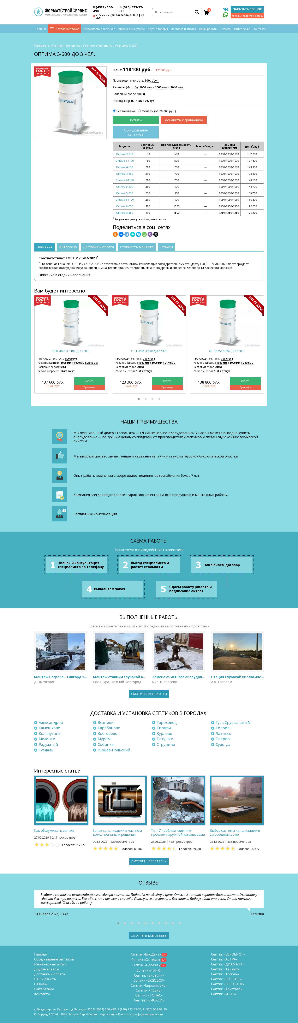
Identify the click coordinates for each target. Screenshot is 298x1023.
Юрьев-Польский (114, 749)
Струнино (166, 744)
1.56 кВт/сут (145, 101)
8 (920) (155, 1009)
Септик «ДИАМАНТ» (227, 964)
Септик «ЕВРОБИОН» (228, 954)
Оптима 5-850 (124, 193)
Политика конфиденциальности (140, 1014)
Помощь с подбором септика (247, 16)
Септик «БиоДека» (146, 954)
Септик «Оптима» (97, 45)
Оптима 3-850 (124, 154)
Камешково (49, 727)
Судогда (223, 744)
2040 (176, 87)
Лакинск (223, 733)
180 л (141, 94)
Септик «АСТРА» (224, 959)
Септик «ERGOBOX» (149, 980)
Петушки (165, 739)
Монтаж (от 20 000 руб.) (159, 111)
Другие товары (158, 29)
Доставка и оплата (183, 29)
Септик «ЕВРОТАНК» (228, 984)
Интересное (242, 29)
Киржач (164, 727)
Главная (41, 29)
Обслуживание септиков (99, 29)
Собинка (106, 744)
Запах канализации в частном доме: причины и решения (117, 832)
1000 (145, 87)
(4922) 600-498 (103, 9)
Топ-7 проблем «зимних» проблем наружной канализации (178, 832)
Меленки (47, 739)
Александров (51, 722)
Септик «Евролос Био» (149, 985)
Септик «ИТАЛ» (224, 994)
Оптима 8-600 (124, 206)
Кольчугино (50, 733)
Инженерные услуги (131, 29)
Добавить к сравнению (184, 120)
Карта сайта (108, 1014)
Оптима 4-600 (124, 167)
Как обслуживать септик (54, 830)
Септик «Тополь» (225, 974)
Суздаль (46, 749)
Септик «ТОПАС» (149, 995)
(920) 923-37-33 (131, 9)
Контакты (260, 29)
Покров (223, 739)
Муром (104, 739)
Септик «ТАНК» (149, 970)
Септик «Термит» (225, 969)
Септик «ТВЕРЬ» (149, 990)
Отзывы (225, 29)
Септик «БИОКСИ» (149, 1000)
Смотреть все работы (149, 694)
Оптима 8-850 (124, 212)
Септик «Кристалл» (226, 989)
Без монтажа (125, 111)
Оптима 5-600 (124, 186)
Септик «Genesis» (146, 965)
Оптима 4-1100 (124, 180)
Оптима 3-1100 (124, 160)
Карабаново (109, 727)
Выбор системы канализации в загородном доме (235, 832)
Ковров (223, 727)
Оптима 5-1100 (124, 199)
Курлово (164, 733)
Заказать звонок (247, 9)
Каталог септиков (67, 29)
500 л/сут (152, 80)
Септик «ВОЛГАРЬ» (226, 979)
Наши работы (208, 29)
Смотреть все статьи (149, 861)
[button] (138, 399)
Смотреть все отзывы (149, 936)
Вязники (106, 722)
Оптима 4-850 (124, 174)
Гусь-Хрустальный (233, 722)
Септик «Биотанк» (149, 975)
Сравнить (89, 387)
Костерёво (107, 733)
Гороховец (167, 722)
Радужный (48, 744)
